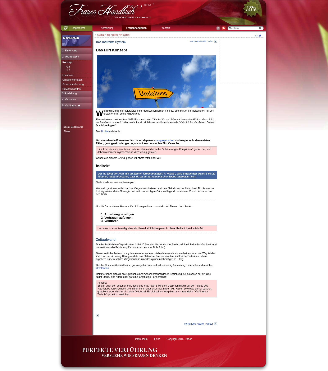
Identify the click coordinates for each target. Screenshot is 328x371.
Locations (67, 75)
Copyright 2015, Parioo (179, 339)
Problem (106, 131)
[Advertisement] (278, 95)
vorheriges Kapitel (198, 41)
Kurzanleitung (71, 88)
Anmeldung (107, 28)
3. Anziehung (69, 93)
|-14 (67, 69)
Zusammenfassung (73, 84)
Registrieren (79, 28)
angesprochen (165, 140)
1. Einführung (69, 50)
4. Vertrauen (69, 99)
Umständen (102, 268)
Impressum (141, 339)
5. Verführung (71, 105)
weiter (212, 41)
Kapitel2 (100, 35)
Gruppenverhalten (72, 79)
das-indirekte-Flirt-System (118, 35)
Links (157, 339)
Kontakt (165, 28)
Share (67, 131)
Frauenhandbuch (136, 28)
